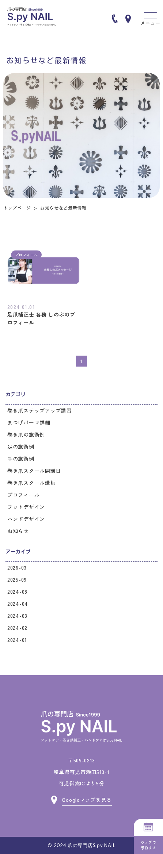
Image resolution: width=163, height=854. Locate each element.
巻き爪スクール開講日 (34, 470)
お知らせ (18, 531)
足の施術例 (20, 446)
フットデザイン (26, 506)
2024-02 (17, 627)
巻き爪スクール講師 (31, 482)
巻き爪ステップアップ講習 (39, 410)
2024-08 (17, 591)
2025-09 (17, 579)
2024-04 (17, 603)
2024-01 (17, 639)
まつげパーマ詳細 (28, 422)
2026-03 (17, 567)
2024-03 (17, 615)
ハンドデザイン (26, 518)
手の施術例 (20, 458)
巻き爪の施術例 (26, 434)
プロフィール (23, 494)
